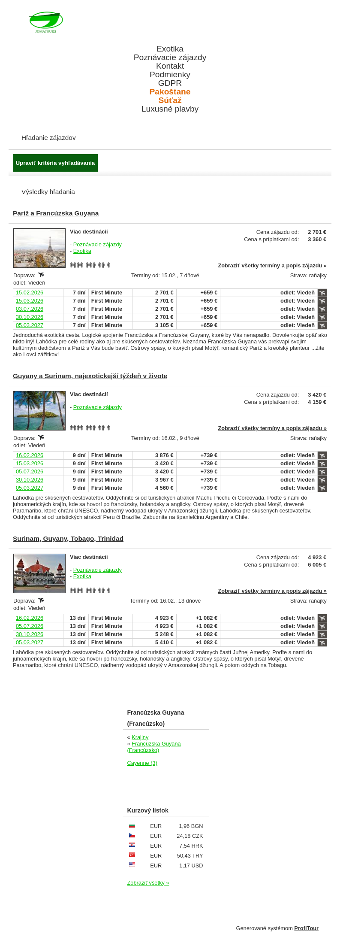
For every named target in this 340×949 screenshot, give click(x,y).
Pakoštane (170, 92)
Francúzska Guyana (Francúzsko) (154, 746)
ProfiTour (306, 928)
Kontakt (170, 66)
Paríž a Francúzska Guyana (56, 213)
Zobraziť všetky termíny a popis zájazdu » (272, 265)
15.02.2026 (29, 292)
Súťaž (170, 100)
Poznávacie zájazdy (170, 57)
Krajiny (140, 737)
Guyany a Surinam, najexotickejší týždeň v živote (90, 375)
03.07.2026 (29, 309)
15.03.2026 (29, 300)
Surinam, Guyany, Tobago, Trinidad (68, 538)
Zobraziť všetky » (148, 882)
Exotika (170, 49)
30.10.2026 (29, 317)
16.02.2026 (29, 455)
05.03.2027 (29, 325)
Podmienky (170, 74)
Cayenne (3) (142, 763)
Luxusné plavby (170, 109)
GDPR (170, 83)
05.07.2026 (29, 471)
